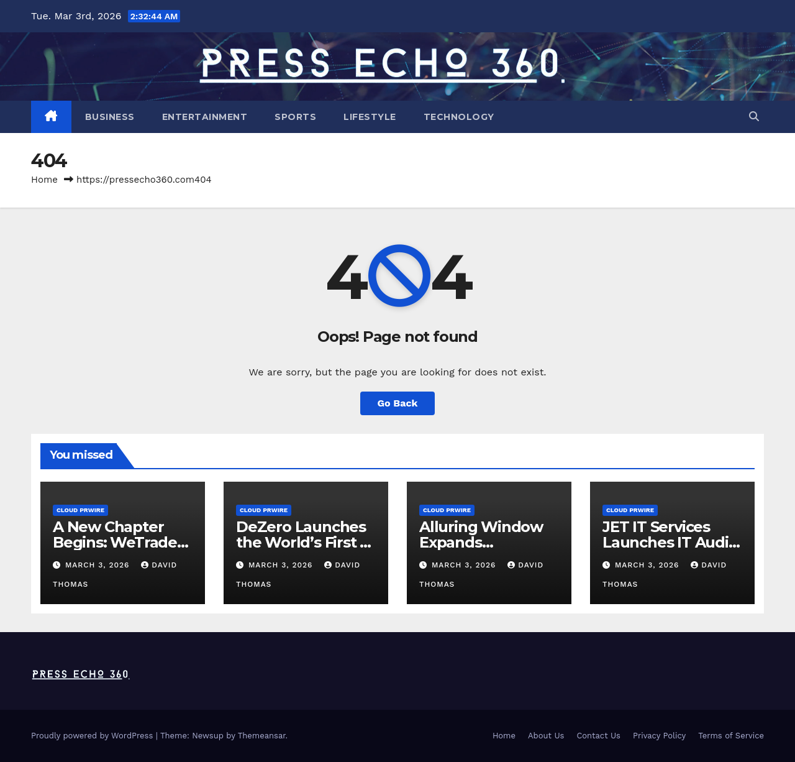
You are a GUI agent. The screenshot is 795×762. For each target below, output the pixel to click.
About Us (546, 735)
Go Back (398, 403)
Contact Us (598, 735)
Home (44, 179)
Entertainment (205, 116)
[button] (754, 116)
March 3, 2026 (98, 565)
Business (110, 116)
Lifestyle (369, 116)
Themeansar (262, 735)
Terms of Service (731, 735)
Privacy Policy (659, 735)
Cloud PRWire (80, 510)
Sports (295, 116)
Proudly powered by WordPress (93, 735)
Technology (459, 116)
